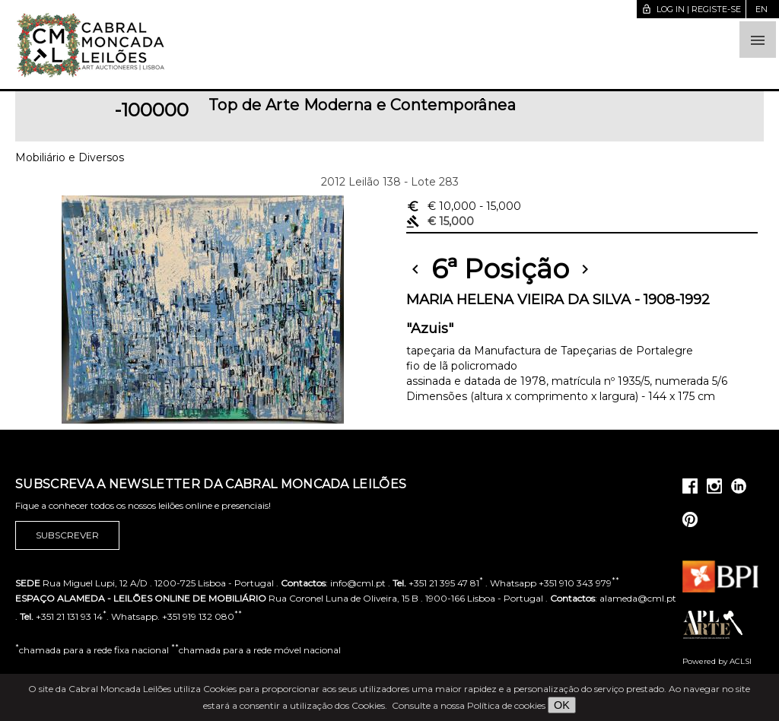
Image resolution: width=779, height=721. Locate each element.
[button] (757, 39)
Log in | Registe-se (691, 9)
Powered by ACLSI (717, 661)
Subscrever (67, 535)
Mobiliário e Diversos (69, 157)
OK (562, 705)
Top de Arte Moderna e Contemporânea (362, 105)
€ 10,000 (463, 206)
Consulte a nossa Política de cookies (468, 705)
